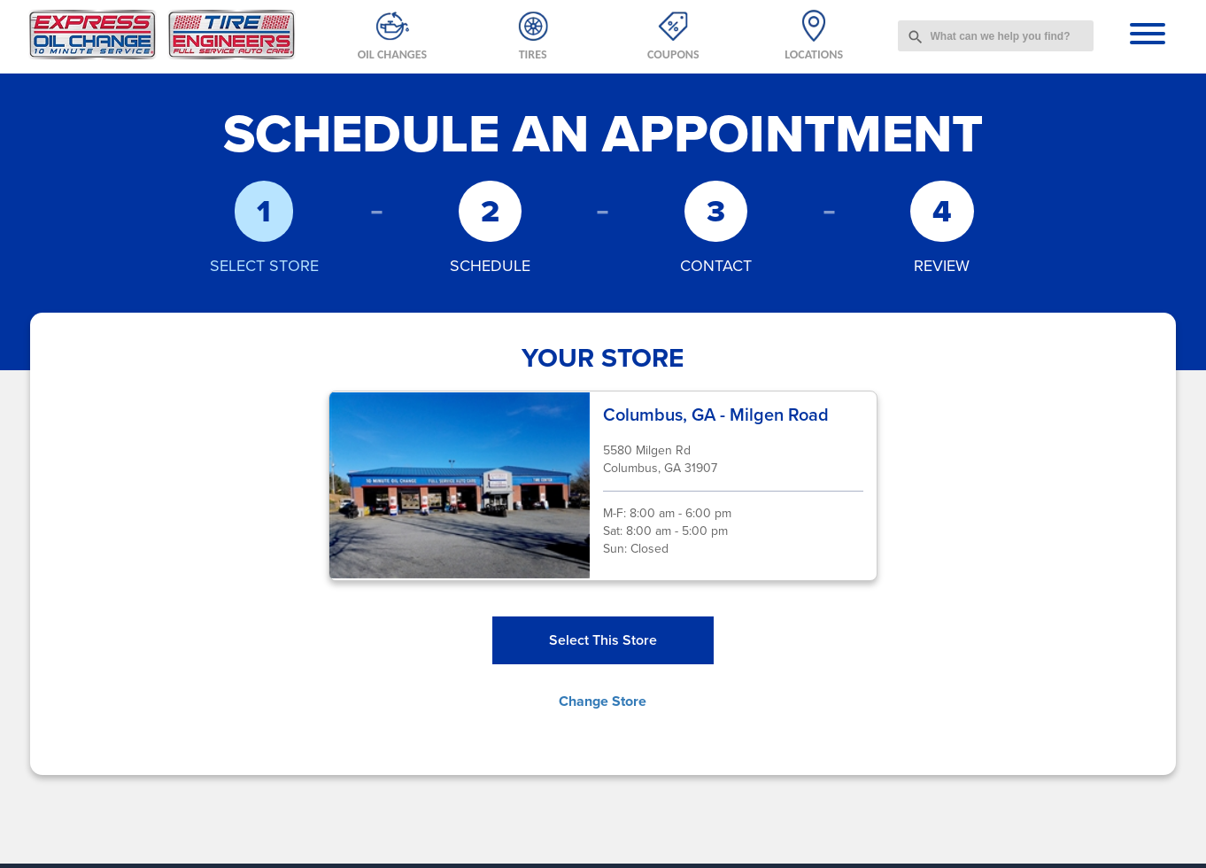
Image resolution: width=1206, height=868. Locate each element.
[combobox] (996, 35)
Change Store (602, 701)
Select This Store (603, 640)
